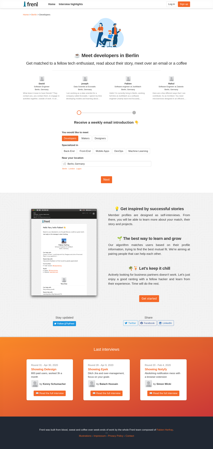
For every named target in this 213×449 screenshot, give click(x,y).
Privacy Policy (115, 436)
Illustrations (85, 436)
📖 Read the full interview (50, 393)
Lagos (78, 169)
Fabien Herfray (165, 429)
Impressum (100, 436)
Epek (104, 369)
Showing (37, 369)
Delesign (50, 369)
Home (51, 4)
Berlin (34, 14)
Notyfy (162, 369)
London (72, 169)
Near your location (73, 158)
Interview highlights (71, 4)
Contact (130, 436)
